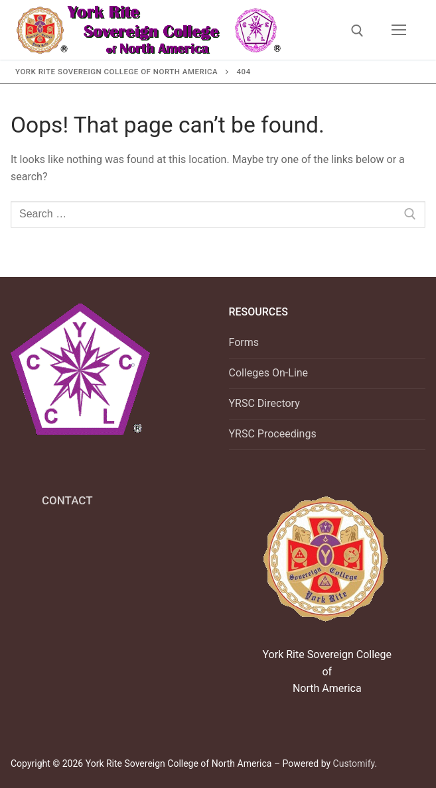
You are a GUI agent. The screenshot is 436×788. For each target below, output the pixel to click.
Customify (354, 763)
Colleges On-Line (269, 372)
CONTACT (67, 500)
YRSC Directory (264, 403)
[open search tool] (357, 31)
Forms (244, 342)
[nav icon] (399, 30)
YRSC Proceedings (273, 433)
